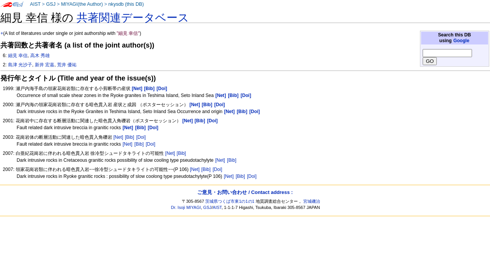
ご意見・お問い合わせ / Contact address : (244, 192)
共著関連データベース (133, 18)
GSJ (51, 4)
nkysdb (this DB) (126, 4)
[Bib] (129, 137)
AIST (35, 4)
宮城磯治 (311, 201)
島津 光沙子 (20, 64)
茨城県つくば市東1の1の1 (230, 201)
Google (461, 40)
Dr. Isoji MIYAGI (186, 207)
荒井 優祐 (67, 64)
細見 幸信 (18, 55)
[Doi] (141, 137)
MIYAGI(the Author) (82, 4)
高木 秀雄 (40, 55)
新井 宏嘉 (44, 64)
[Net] (118, 137)
